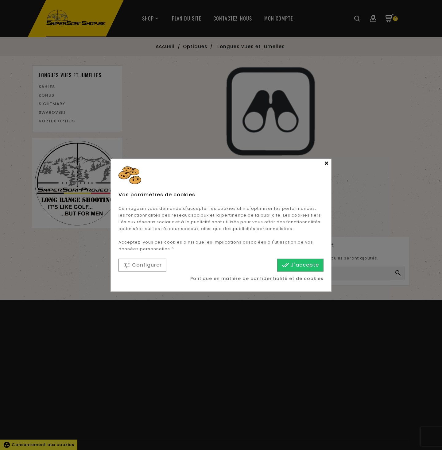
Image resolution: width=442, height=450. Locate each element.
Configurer (142, 265)
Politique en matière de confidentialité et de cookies (257, 278)
